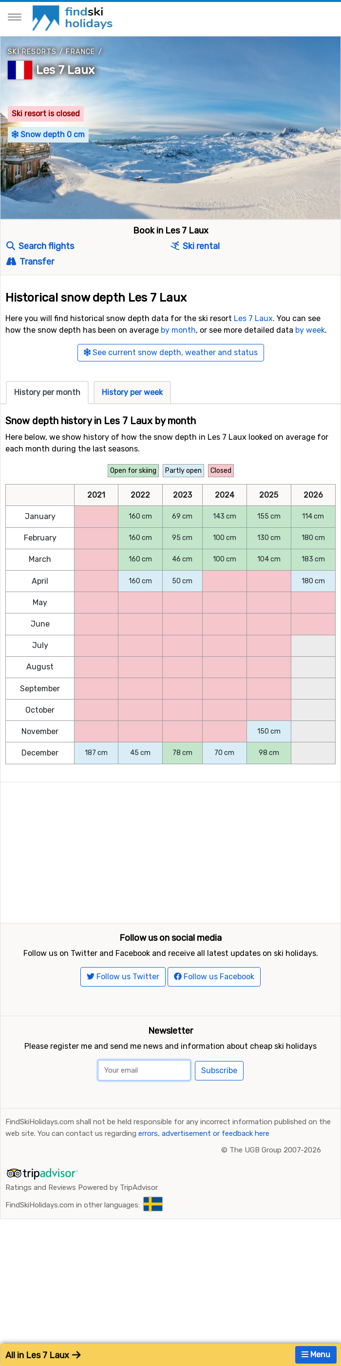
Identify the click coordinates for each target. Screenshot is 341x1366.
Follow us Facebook (214, 1049)
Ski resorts (32, 52)
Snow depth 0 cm (48, 134)
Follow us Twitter (123, 1049)
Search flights (40, 246)
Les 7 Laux (65, 70)
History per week (132, 392)
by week (310, 330)
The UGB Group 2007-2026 (275, 1223)
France (80, 52)
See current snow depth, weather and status (171, 352)
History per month (47, 392)
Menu (316, 1354)
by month (178, 330)
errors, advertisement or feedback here (203, 1206)
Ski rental (195, 246)
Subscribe (219, 1143)
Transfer (30, 261)
